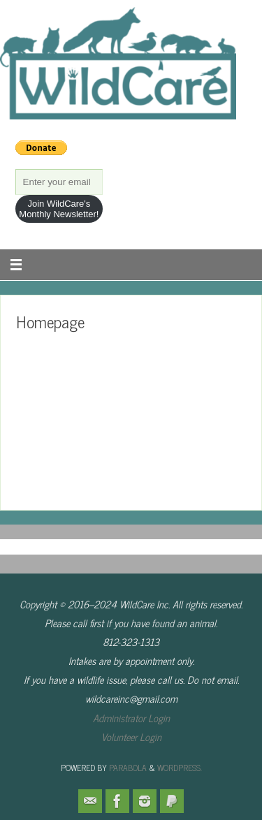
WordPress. (179, 768)
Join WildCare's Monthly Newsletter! (59, 208)
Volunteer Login (131, 737)
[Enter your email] (59, 182)
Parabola (128, 768)
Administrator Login (131, 718)
